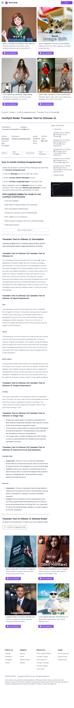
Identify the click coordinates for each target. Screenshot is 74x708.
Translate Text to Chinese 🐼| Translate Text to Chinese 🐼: (61, 134)
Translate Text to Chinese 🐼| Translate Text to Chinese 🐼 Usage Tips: (61, 160)
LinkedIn (8, 653)
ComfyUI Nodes (42, 666)
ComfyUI (5, 112)
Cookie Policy (62, 660)
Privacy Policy (62, 656)
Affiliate (22, 663)
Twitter (7, 663)
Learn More (40, 669)
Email (22, 656)
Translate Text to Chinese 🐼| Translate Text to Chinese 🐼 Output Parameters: (61, 152)
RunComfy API (42, 660)
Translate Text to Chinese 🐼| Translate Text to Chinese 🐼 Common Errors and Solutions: (62, 169)
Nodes (12, 112)
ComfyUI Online (15, 194)
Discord (22, 653)
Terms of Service (63, 653)
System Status (25, 660)
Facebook (8, 656)
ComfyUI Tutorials (43, 663)
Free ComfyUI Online (44, 653)
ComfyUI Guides (42, 656)
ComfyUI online (46, 680)
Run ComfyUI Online (25, 230)
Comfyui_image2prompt (25, 112)
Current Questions (30, 153)
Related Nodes (59, 175)
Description (57, 129)
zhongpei (5, 139)
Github (5, 153)
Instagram (8, 660)
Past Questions (43, 153)
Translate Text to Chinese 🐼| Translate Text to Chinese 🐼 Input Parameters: (61, 143)
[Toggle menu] (2, 2)
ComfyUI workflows (25, 682)
